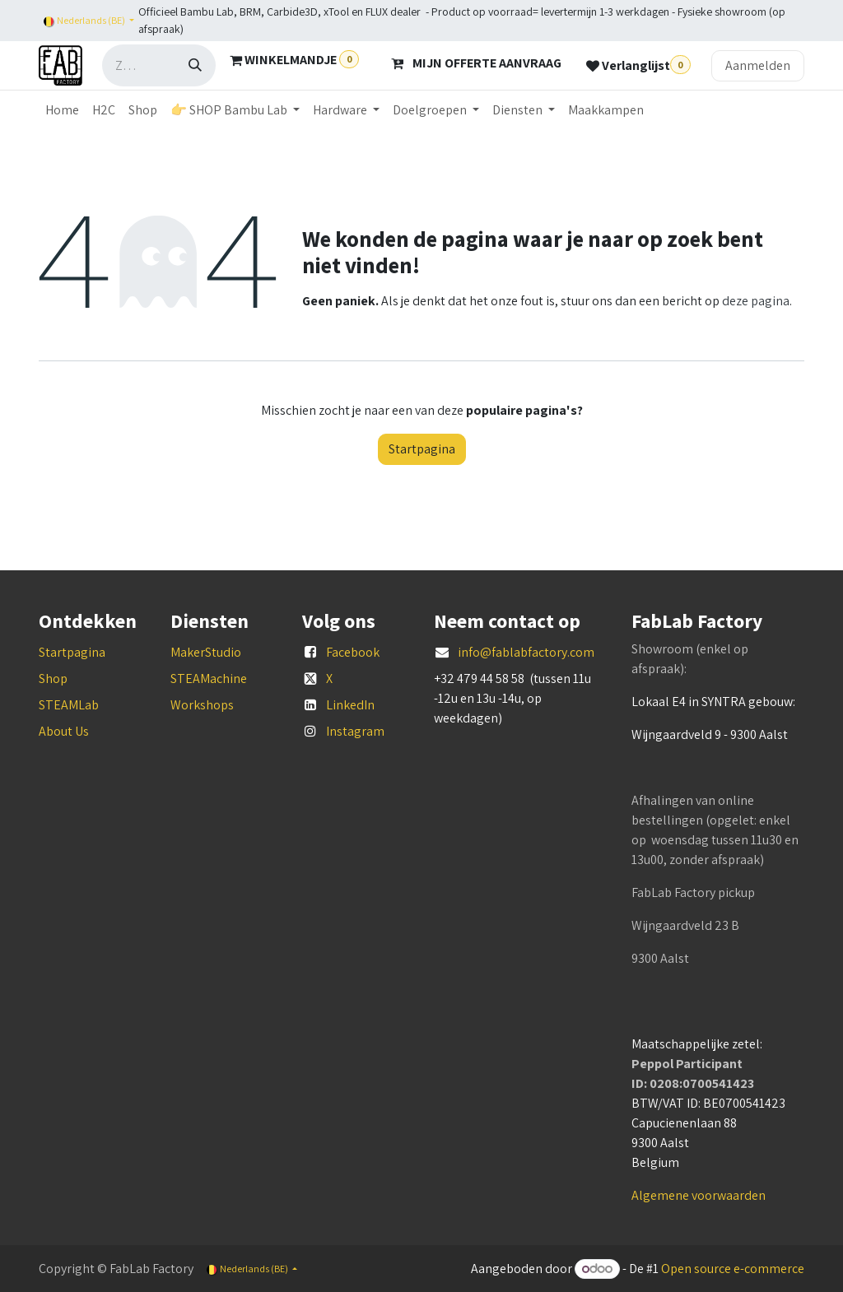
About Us (64, 731)
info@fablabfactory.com (526, 652)
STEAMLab (69, 704)
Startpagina (422, 449)
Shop (53, 678)
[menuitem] (62, 110)
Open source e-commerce (732, 1268)
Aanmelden (757, 65)
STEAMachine (208, 678)
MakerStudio (205, 652)
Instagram (355, 731)
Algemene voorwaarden (698, 1195)
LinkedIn (350, 704)
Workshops (202, 704)
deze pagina (755, 300)
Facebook (353, 652)
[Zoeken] (195, 65)
